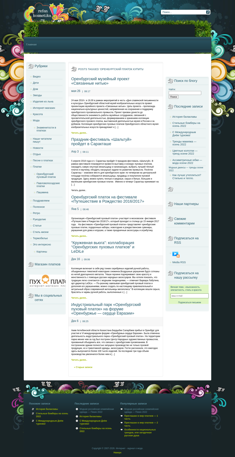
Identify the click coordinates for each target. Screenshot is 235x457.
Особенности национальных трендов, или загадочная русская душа (140, 432)
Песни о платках (43, 160)
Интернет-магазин (44, 107)
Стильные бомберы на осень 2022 (186, 124)
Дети (36, 82)
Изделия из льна (43, 101)
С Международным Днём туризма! (184, 134)
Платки (37, 166)
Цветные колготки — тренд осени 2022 (185, 152)
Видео (37, 76)
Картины (42, 251)
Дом (35, 89)
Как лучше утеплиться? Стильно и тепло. (186, 176)
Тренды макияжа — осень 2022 (184, 143)
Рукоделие (39, 219)
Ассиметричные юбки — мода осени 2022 (187, 161)
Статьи (37, 225)
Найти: (172, 89)
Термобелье (40, 238)
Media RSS (179, 262)
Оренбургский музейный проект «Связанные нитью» (100, 81)
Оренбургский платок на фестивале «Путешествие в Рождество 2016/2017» (107, 199)
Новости (38, 147)
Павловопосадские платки (48, 185)
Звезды (37, 95)
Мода (36, 120)
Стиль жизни (40, 232)
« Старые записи (83, 367)
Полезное (39, 206)
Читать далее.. (79, 133)
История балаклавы (184, 116)
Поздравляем (41, 200)
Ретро (36, 213)
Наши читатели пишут (42, 140)
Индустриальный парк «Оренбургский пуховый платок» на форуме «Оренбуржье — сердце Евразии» (106, 309)
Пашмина (42, 192)
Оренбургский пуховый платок (46, 175)
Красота (38, 114)
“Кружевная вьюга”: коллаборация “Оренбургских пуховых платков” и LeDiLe (102, 247)
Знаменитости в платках (46, 129)
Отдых (37, 154)
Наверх (117, 452)
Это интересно (42, 244)
